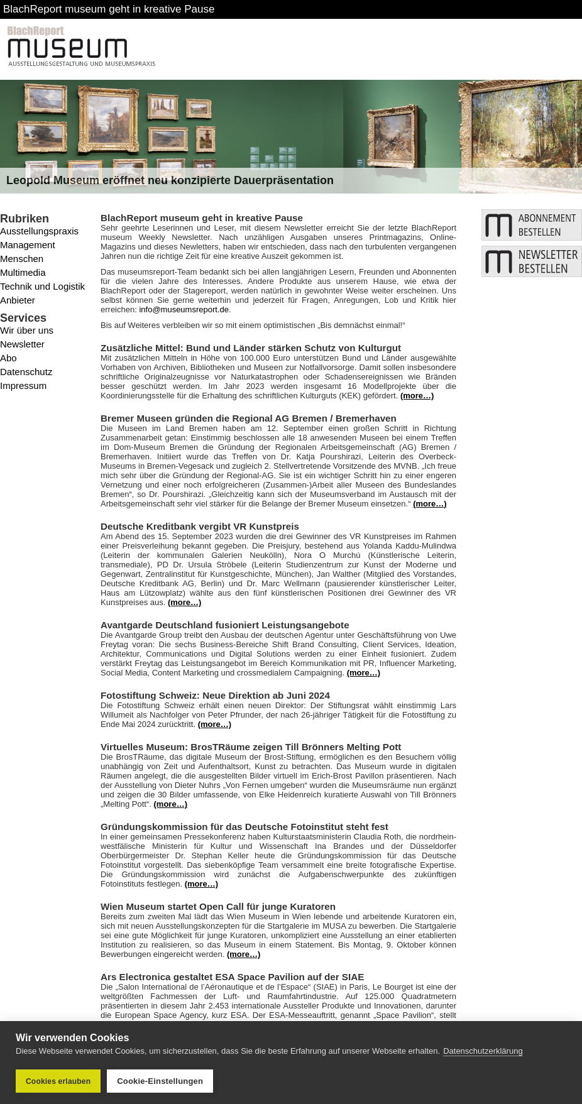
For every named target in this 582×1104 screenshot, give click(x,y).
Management (27, 244)
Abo (8, 358)
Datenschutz (26, 371)
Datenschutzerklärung (482, 1051)
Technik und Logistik (42, 286)
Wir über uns (26, 330)
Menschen (21, 258)
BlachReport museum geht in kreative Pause (108, 9)
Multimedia (23, 272)
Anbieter (17, 300)
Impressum (23, 385)
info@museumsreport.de (184, 309)
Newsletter (22, 344)
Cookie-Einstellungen (160, 1081)
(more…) (417, 395)
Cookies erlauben (58, 1081)
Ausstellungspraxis (39, 231)
